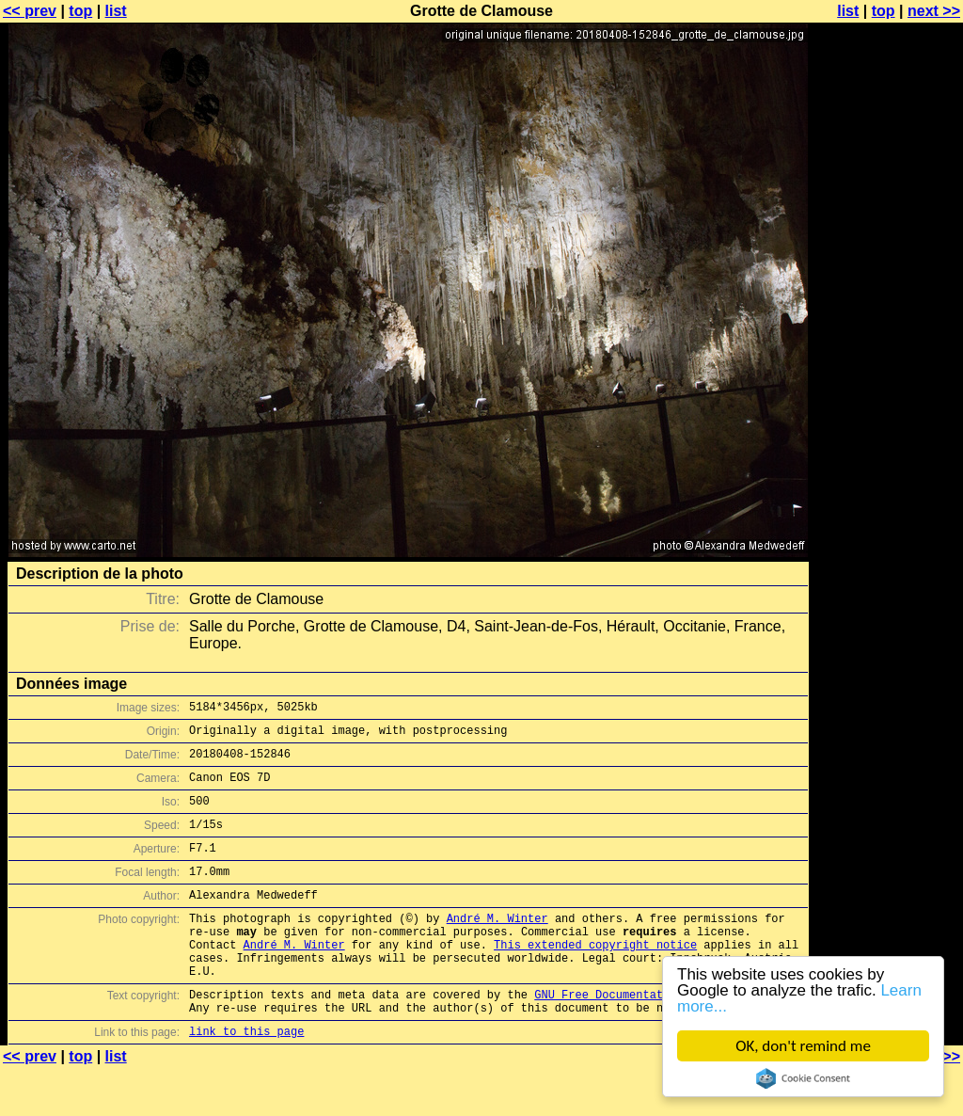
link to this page (246, 1079)
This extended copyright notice (595, 978)
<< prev (29, 11)
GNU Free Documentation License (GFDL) (659, 1036)
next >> (934, 11)
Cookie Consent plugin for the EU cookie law (803, 1078)
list (116, 11)
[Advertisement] (887, 465)
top (80, 11)
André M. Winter (497, 946)
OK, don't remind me (803, 1046)
